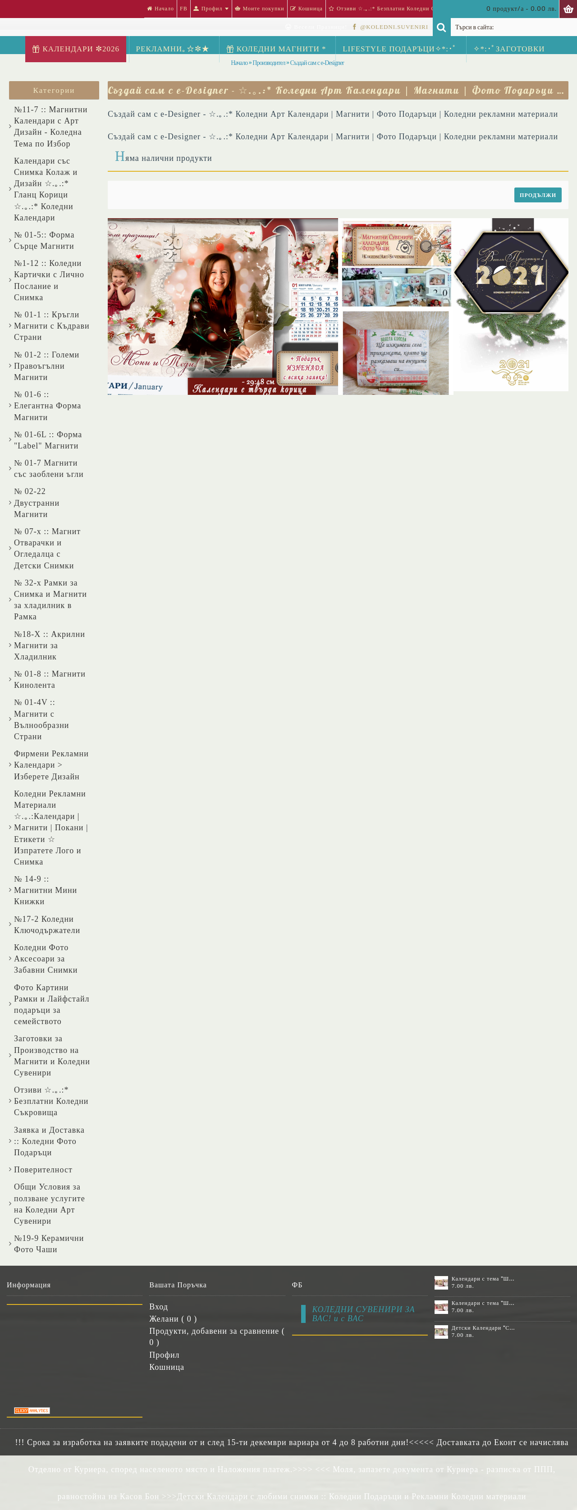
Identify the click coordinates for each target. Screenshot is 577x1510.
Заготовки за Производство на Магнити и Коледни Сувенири (52, 1055)
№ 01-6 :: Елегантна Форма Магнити (47, 405)
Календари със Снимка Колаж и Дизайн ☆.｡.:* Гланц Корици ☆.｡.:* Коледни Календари (46, 189)
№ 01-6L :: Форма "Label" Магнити (48, 440)
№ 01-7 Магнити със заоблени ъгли (49, 468)
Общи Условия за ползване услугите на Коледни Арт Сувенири (49, 1204)
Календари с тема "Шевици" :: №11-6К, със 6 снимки (484, 1279)
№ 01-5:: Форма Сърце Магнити (44, 240)
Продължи (538, 195)
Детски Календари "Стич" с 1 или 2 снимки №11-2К (484, 1328)
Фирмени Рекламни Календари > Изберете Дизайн (51, 765)
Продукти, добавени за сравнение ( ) (217, 1337)
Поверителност (43, 1169)
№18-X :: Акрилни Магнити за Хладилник (49, 645)
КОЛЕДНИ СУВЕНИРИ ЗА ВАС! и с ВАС (363, 1314)
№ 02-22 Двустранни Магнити (37, 502)
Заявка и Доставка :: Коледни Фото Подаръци (49, 1141)
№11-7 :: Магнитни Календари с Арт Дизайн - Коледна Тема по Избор (50, 126)
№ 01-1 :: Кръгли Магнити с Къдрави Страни (52, 326)
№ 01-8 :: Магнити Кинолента (50, 679)
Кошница (166, 1367)
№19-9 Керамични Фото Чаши (49, 1244)
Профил (164, 1354)
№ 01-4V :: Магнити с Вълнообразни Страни (41, 719)
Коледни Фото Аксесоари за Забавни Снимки (46, 959)
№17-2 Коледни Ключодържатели (47, 925)
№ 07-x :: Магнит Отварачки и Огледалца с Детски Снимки (47, 548)
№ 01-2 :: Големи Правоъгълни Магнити (46, 366)
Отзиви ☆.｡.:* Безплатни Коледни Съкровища (51, 1101)
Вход (158, 1306)
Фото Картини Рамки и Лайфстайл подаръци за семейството (52, 1004)
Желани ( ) (173, 1318)
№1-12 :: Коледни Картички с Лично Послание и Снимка (49, 280)
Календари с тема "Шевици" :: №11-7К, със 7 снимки (484, 1303)
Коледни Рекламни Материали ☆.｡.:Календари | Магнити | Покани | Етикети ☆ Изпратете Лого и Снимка (51, 827)
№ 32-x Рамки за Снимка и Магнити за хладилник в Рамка (50, 600)
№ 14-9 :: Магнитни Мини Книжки (45, 890)
